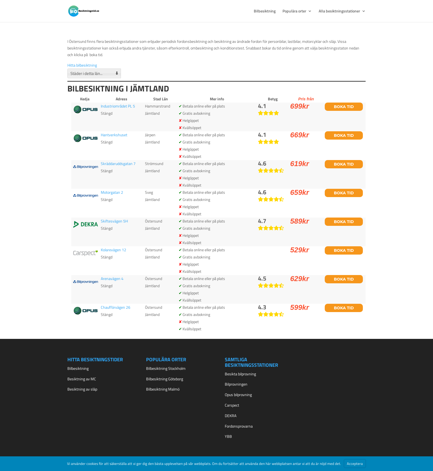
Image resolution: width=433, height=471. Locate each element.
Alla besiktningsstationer (339, 11)
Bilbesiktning (265, 11)
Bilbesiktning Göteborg (164, 379)
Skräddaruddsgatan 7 (118, 163)
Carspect (232, 405)
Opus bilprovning (238, 394)
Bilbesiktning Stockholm (166, 368)
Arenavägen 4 (112, 278)
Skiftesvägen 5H (114, 221)
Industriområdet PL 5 (118, 106)
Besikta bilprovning (240, 374)
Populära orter (294, 11)
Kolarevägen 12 (113, 250)
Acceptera (355, 463)
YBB (228, 436)
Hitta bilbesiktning (82, 65)
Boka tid (344, 106)
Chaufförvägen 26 (115, 307)
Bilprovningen (236, 384)
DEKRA (230, 415)
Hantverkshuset (114, 135)
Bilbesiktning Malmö (162, 389)
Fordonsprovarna (239, 426)
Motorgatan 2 (112, 192)
